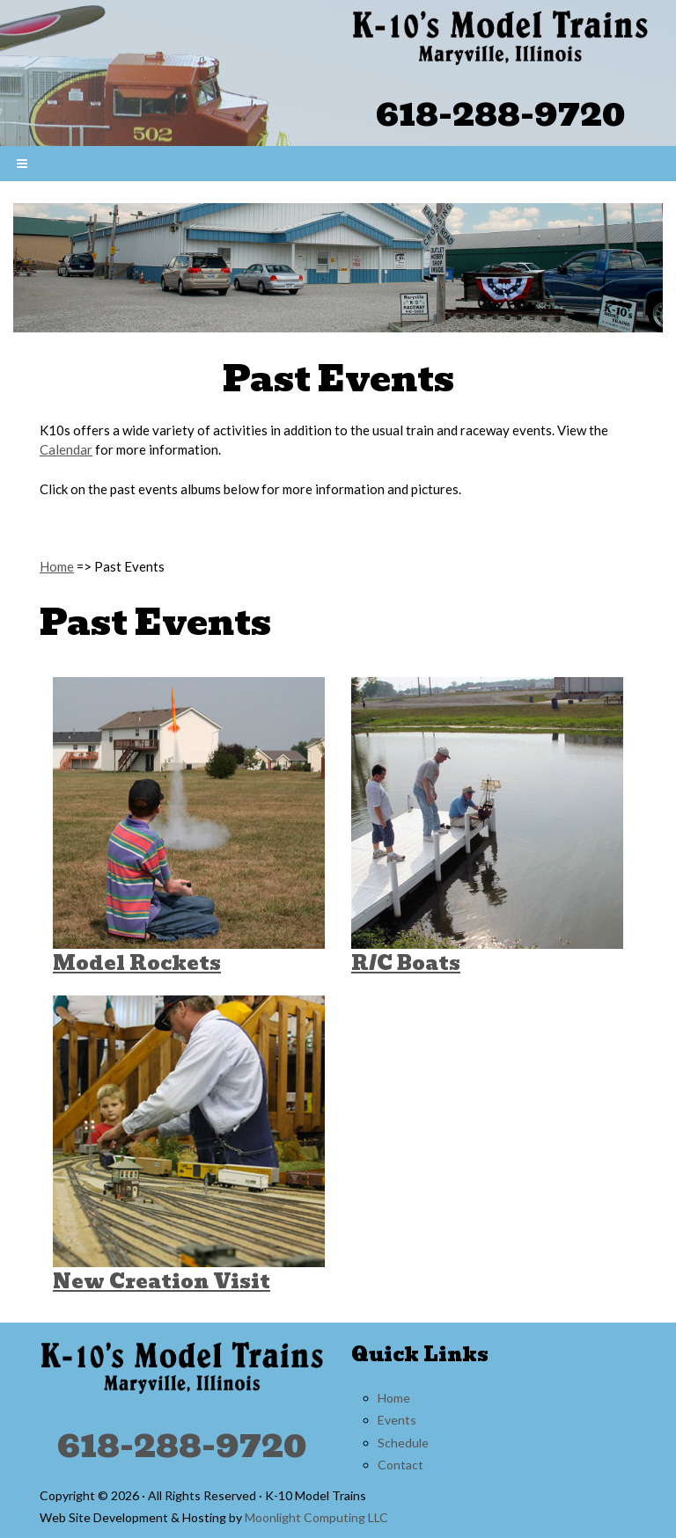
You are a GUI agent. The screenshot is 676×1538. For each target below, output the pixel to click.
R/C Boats (405, 963)
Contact (400, 1464)
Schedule (403, 1442)
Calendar (66, 449)
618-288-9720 (501, 113)
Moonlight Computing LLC (316, 1517)
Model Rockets (137, 963)
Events (397, 1419)
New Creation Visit (161, 1281)
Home (57, 566)
